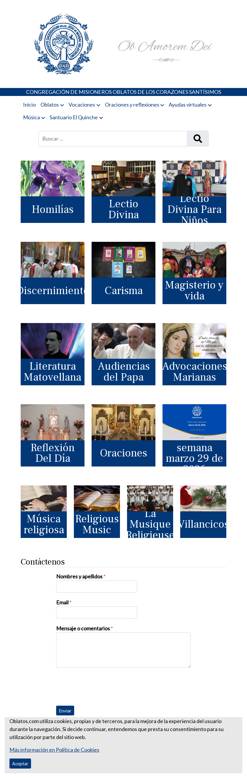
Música (31, 117)
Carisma (124, 291)
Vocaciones (82, 104)
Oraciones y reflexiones (132, 104)
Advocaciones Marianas (194, 371)
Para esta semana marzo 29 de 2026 (194, 453)
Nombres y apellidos (80, 576)
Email (64, 602)
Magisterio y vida (194, 290)
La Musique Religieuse (150, 524)
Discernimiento (52, 291)
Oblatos (49, 104)
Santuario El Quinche (74, 117)
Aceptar (20, 763)
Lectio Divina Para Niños (194, 209)
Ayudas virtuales (188, 104)
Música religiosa (44, 524)
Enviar (65, 710)
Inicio (29, 104)
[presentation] (101, 685)
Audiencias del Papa (124, 371)
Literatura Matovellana (52, 371)
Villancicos (203, 524)
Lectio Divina (123, 209)
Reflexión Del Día (52, 453)
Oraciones (123, 453)
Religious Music (97, 524)
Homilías (53, 209)
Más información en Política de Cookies (54, 749)
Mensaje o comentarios (84, 628)
